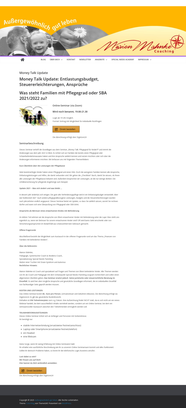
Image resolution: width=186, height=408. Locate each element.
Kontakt (71, 59)
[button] (61, 60)
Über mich (55, 59)
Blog (43, 59)
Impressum (143, 59)
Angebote (99, 59)
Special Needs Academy (122, 59)
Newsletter (85, 59)
